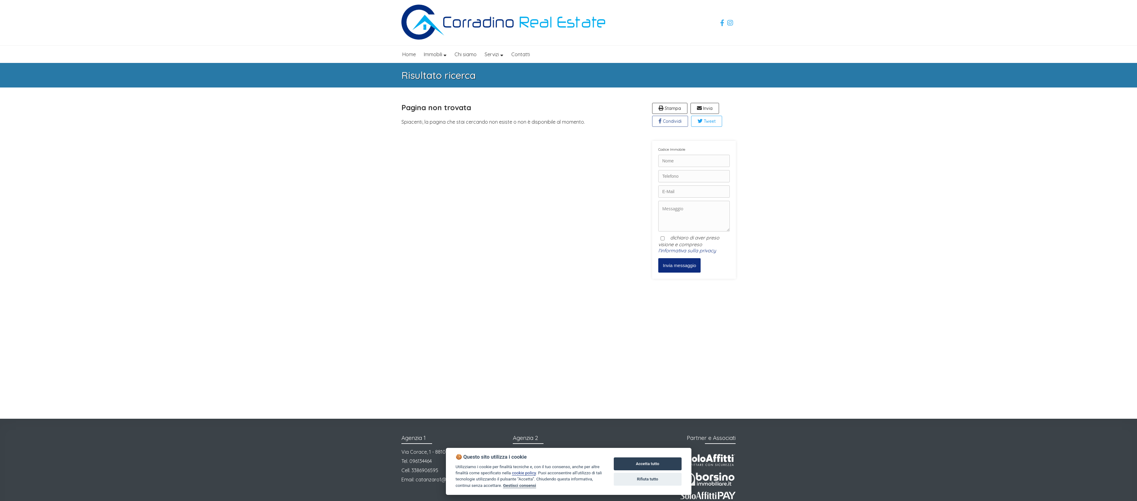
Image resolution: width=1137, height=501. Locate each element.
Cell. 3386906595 (419, 470)
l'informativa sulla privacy (687, 250)
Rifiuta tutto (647, 479)
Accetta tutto (647, 463)
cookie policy (524, 472)
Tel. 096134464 (416, 461)
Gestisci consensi (519, 485)
